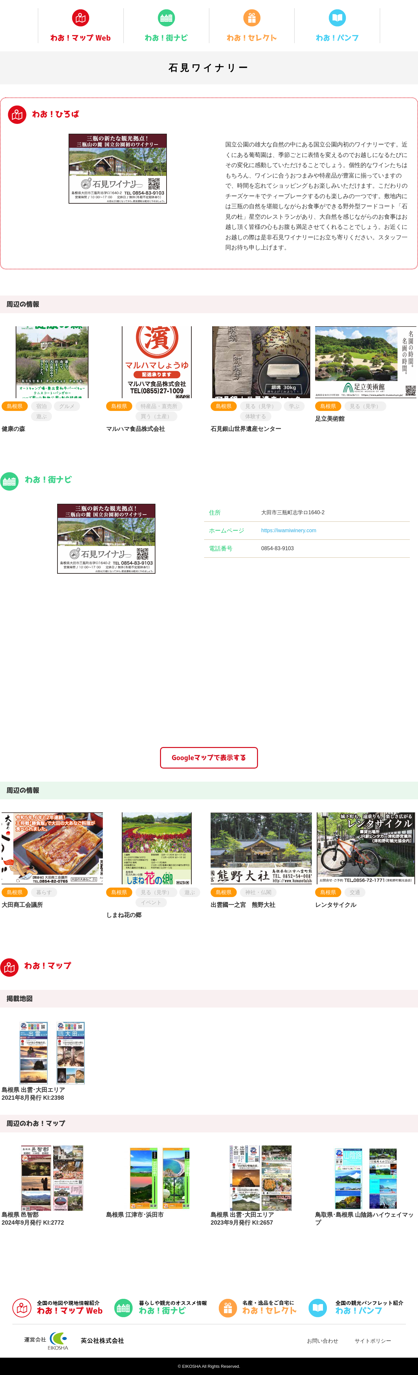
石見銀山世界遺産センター (246, 429)
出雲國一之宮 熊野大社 (243, 905)
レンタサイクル (335, 905)
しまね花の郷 (123, 915)
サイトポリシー (373, 1341)
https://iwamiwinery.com (288, 530)
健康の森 (13, 429)
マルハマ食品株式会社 (135, 429)
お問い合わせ (322, 1341)
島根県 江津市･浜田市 (135, 1215)
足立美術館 (330, 419)
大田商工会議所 (22, 905)
